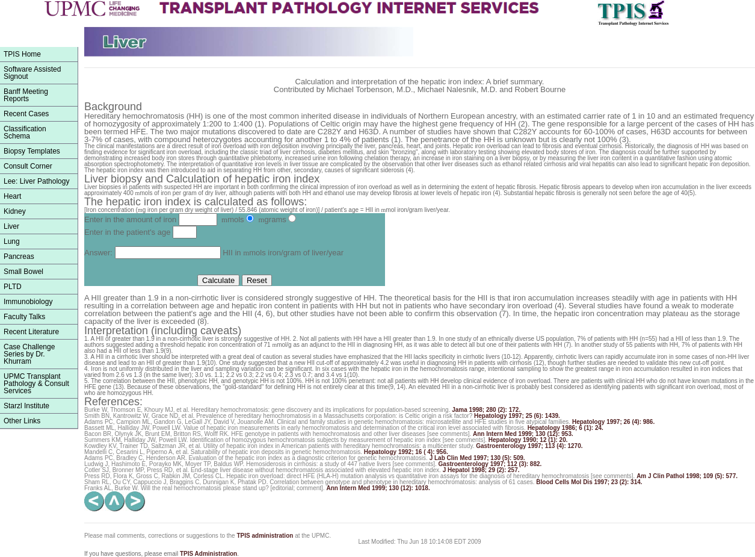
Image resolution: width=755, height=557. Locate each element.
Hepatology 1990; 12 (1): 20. (528, 440)
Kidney (15, 211)
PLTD (13, 286)
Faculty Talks (24, 317)
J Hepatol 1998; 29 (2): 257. (481, 470)
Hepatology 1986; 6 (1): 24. (565, 428)
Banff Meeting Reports (26, 95)
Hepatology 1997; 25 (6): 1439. (517, 415)
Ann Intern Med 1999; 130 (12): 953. (523, 434)
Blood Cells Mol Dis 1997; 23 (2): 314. (589, 482)
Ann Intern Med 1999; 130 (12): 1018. (378, 488)
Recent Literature (31, 332)
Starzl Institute (26, 406)
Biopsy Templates (32, 151)
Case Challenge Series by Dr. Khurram (29, 354)
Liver (11, 226)
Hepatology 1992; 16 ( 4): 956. (406, 452)
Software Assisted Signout (32, 73)
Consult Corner (28, 166)
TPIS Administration (208, 553)
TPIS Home (22, 54)
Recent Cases (26, 114)
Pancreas (19, 256)
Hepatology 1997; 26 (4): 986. (613, 422)
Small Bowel (23, 271)
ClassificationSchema (25, 132)
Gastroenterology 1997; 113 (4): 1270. (529, 446)
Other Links (22, 421)
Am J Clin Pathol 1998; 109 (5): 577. (687, 476)
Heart (12, 196)
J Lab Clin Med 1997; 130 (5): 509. (477, 458)
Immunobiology (28, 301)
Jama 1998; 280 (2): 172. (486, 409)
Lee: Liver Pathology (36, 181)
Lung (12, 241)
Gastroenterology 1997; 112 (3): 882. (490, 464)
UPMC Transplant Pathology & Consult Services (36, 383)
